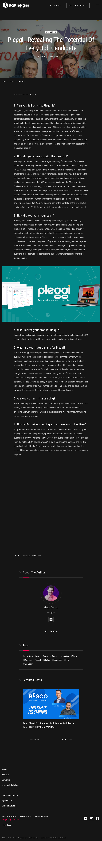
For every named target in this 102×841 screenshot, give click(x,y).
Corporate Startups (9, 806)
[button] (97, 5)
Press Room (6, 825)
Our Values (6, 780)
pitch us (55, 5)
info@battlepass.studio (10, 820)
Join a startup (78, 5)
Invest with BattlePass (10, 785)
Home (5, 81)
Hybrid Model (7, 800)
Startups (51, 32)
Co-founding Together (10, 795)
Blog (12, 81)
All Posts (51, 631)
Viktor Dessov (56, 56)
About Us (5, 775)
